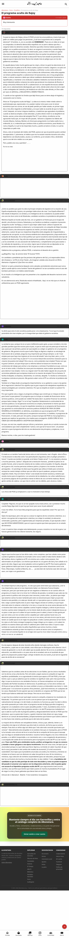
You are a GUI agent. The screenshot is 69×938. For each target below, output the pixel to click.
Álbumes (30, 933)
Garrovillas (19, 933)
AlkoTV (62, 933)
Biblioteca (30, 872)
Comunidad (50, 933)
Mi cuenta (59, 859)
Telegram (59, 864)
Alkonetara (5, 10)
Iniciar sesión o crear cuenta (34, 834)
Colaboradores (60, 854)
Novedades (30, 861)
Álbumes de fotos (32, 858)
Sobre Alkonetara (7, 862)
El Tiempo (30, 866)
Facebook (59, 862)
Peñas (43, 864)
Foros (11, 10)
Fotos (40, 933)
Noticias (29, 864)
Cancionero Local (47, 859)
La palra (44, 867)
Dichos (44, 856)
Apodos (44, 862)
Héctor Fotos (60, 856)
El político (17, 10)
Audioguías (30, 882)
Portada (7, 933)
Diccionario (45, 854)
